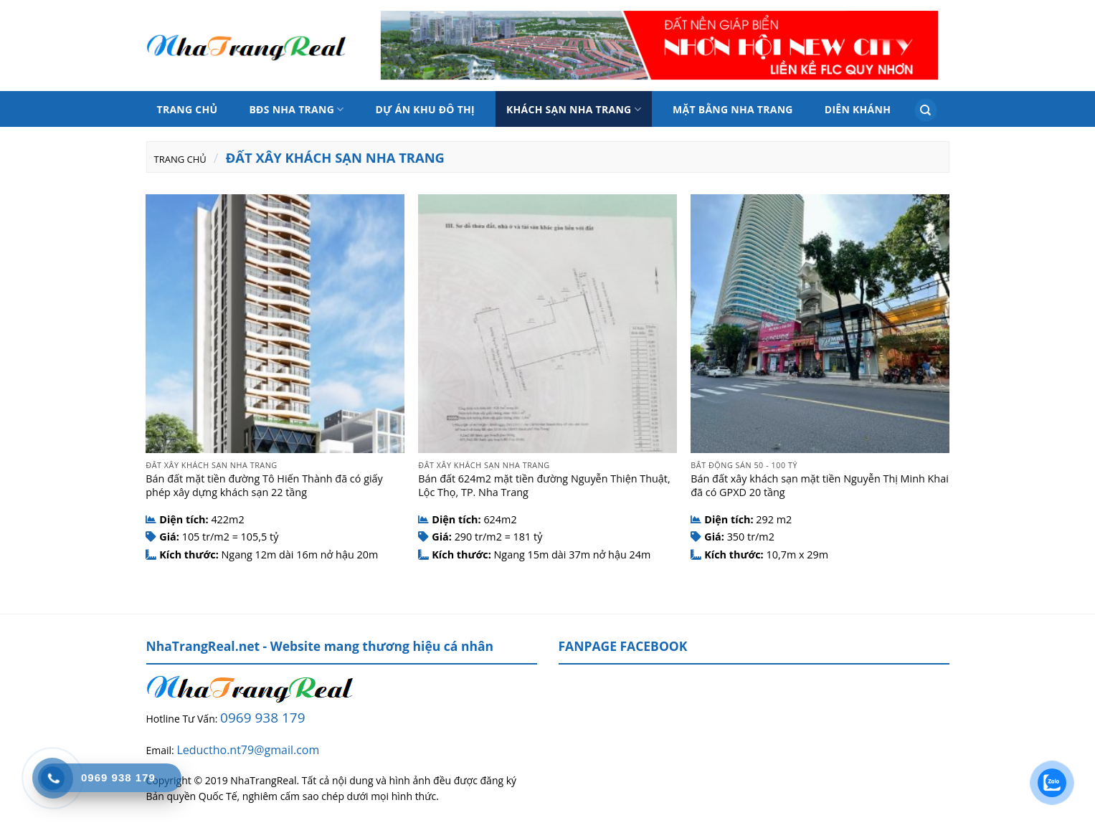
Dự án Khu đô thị (425, 109)
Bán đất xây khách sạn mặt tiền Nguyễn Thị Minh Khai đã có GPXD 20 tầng (820, 485)
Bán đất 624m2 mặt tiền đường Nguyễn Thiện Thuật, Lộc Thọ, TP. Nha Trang (544, 485)
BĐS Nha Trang (296, 110)
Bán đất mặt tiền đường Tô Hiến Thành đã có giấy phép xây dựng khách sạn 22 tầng (264, 485)
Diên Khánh (858, 109)
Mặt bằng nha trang (733, 109)
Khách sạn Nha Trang (573, 110)
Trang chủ (187, 109)
